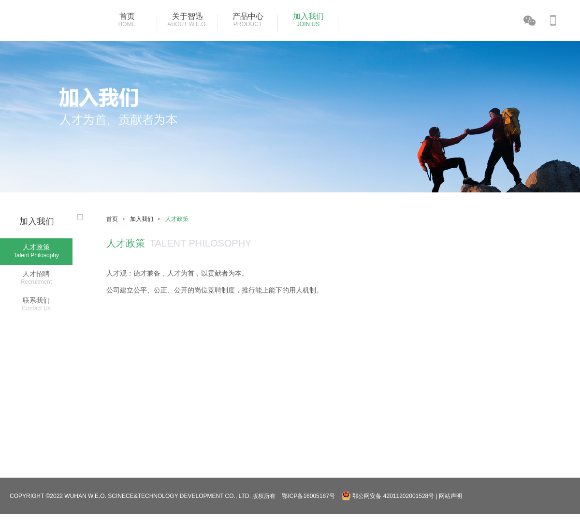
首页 (112, 219)
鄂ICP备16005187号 (308, 496)
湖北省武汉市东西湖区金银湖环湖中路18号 (377, 521)
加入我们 (141, 219)
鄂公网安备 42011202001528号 (388, 496)
